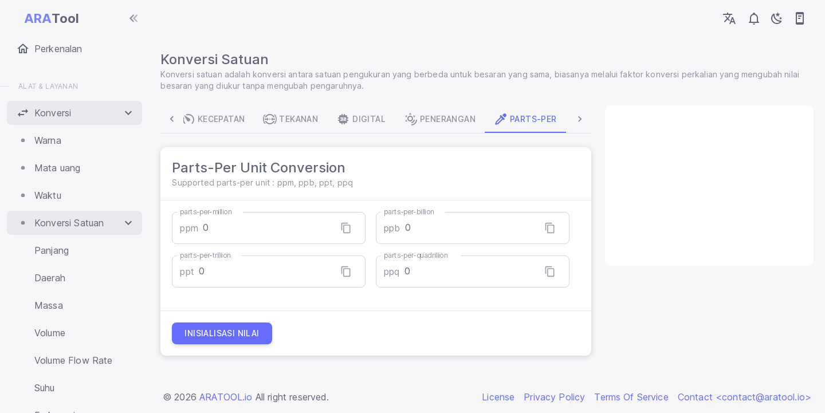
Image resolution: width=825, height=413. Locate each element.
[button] (74, 113)
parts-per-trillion (207, 255)
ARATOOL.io (226, 397)
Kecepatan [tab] (215, 119)
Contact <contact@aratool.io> (744, 397)
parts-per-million (208, 211)
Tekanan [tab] (292, 119)
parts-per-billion (409, 211)
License (498, 397)
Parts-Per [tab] (527, 119)
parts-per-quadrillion (416, 255)
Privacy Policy (554, 397)
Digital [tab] (363, 119)
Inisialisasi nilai (224, 333)
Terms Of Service (631, 397)
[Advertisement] (707, 185)
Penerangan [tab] (441, 119)
